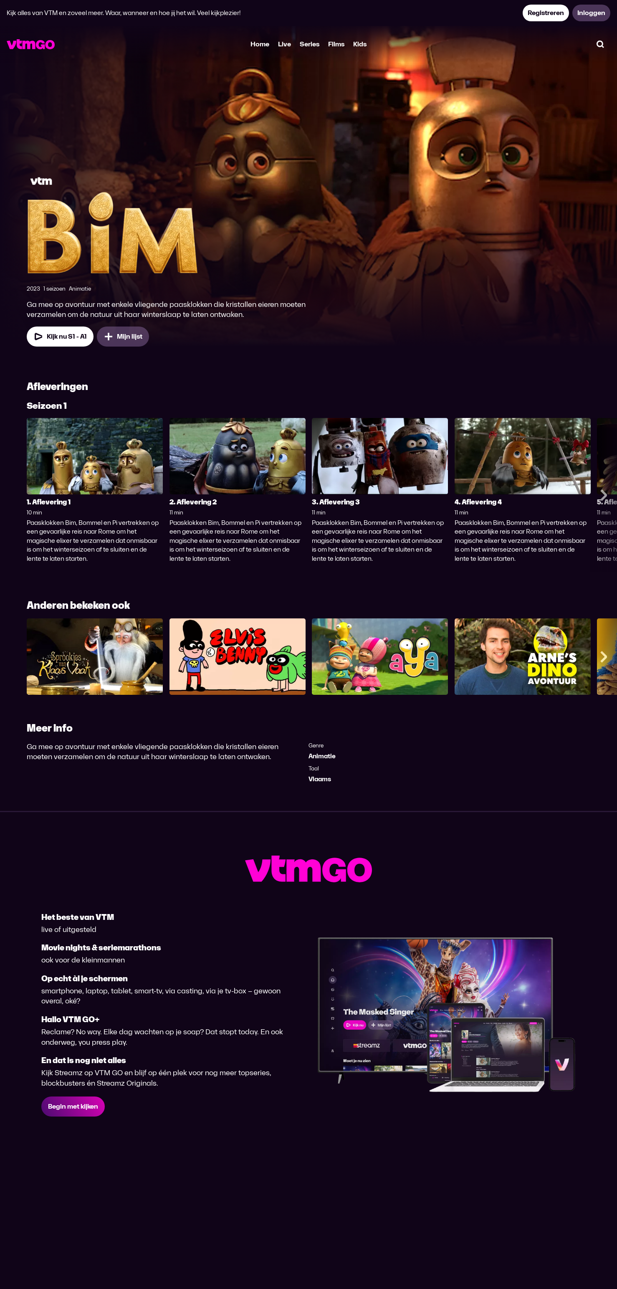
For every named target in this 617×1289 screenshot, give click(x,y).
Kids (360, 44)
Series (309, 44)
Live (284, 44)
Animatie (322, 756)
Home (259, 44)
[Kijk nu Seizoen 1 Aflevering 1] (60, 337)
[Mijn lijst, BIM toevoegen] (123, 337)
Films (336, 44)
